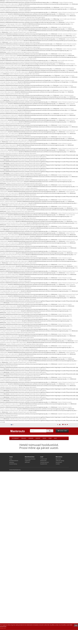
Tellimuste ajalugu (60, 460)
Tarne (10, 459)
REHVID (44, 438)
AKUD (55, 438)
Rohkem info (3, 628)
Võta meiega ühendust (30, 459)
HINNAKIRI (30, 438)
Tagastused (27, 460)
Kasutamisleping (13, 464)
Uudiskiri (58, 464)
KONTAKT (38, 438)
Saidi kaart (27, 462)
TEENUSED (23, 438)
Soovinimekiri (59, 462)
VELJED (50, 438)
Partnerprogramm (44, 462)
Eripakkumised (43, 464)
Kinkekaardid (43, 460)
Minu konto (58, 459)
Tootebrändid (43, 459)
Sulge (76, 625)
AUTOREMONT (15, 438)
